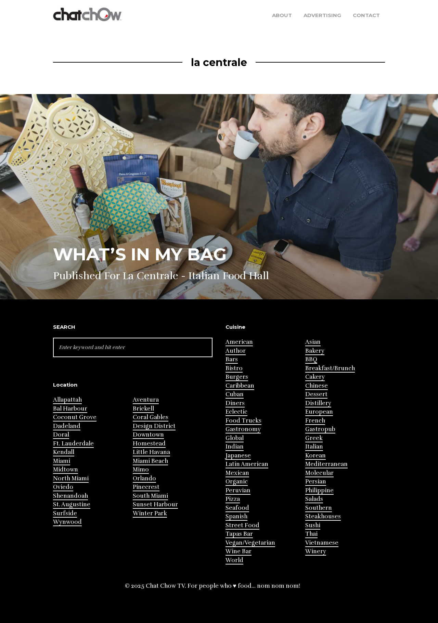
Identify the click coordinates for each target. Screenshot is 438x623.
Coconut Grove (74, 417)
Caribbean (240, 385)
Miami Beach (150, 461)
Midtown (65, 469)
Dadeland (66, 426)
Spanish (236, 516)
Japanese (238, 455)
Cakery (315, 376)
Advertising (322, 15)
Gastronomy (243, 429)
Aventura (146, 399)
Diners (235, 403)
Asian (313, 342)
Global (235, 438)
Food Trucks (243, 420)
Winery (315, 551)
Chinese (316, 385)
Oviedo (63, 487)
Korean (315, 455)
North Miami (71, 478)
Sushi (312, 525)
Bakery (314, 350)
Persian (315, 481)
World (234, 560)
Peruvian (238, 490)
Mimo (141, 469)
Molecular (319, 473)
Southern (318, 507)
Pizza (233, 499)
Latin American (247, 464)
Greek (314, 438)
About (282, 15)
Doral (61, 434)
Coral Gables (150, 417)
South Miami (150, 495)
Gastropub (320, 429)
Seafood (237, 507)
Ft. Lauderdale (73, 443)
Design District (154, 426)
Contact (366, 15)
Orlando (144, 478)
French (315, 420)
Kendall (63, 452)
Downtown (148, 434)
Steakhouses (323, 516)
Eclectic (236, 411)
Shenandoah (70, 495)
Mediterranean (326, 464)
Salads (314, 499)
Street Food (242, 525)
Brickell (143, 408)
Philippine (319, 490)
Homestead (149, 443)
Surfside (65, 513)
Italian (314, 446)
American (239, 342)
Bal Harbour (70, 408)
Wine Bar (239, 551)
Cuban (235, 394)
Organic (237, 481)
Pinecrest (146, 487)
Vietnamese (321, 542)
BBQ (311, 359)
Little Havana (151, 452)
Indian (235, 446)
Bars (232, 359)
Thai (311, 533)
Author (236, 350)
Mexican (237, 473)
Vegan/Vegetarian (250, 542)
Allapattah (67, 399)
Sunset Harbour (155, 504)
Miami (61, 461)
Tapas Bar (239, 533)
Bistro (234, 368)
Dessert (316, 394)
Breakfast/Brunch (330, 368)
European (319, 411)
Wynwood (67, 521)
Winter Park (150, 513)
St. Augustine (71, 504)
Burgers (237, 376)
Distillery (318, 403)
